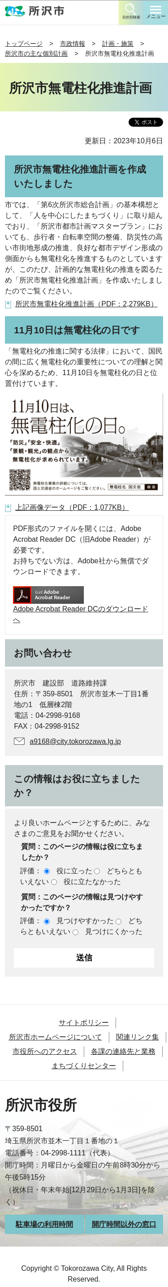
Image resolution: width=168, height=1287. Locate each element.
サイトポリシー (84, 1022)
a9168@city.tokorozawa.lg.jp (75, 741)
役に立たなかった (92, 881)
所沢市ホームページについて (55, 1037)
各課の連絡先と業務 (123, 1051)
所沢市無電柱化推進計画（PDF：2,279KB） (86, 304)
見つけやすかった (85, 920)
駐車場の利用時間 (44, 1224)
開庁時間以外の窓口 (124, 1224)
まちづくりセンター (84, 1066)
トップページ (24, 43)
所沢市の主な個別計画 (36, 53)
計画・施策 (118, 43)
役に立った (74, 871)
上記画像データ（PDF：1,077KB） (72, 507)
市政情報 (72, 43)
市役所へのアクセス (45, 1051)
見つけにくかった (113, 931)
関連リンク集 (137, 1037)
